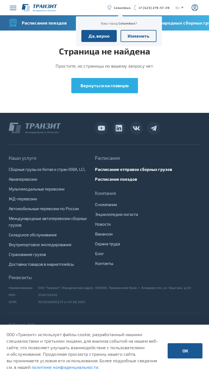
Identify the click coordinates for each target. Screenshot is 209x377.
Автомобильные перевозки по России (44, 208)
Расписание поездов (116, 179)
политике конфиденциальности (65, 367)
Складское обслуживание (33, 234)
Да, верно (99, 35)
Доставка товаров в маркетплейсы (41, 264)
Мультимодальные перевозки (36, 188)
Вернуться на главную (105, 85)
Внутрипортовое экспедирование (40, 244)
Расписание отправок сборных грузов (133, 169)
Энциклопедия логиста (116, 214)
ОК (185, 350)
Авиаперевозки (23, 179)
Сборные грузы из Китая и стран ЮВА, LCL (47, 169)
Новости (103, 224)
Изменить (138, 35)
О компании (106, 204)
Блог (99, 253)
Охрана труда (107, 243)
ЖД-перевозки (23, 198)
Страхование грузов (27, 254)
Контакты (104, 263)
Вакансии (104, 233)
